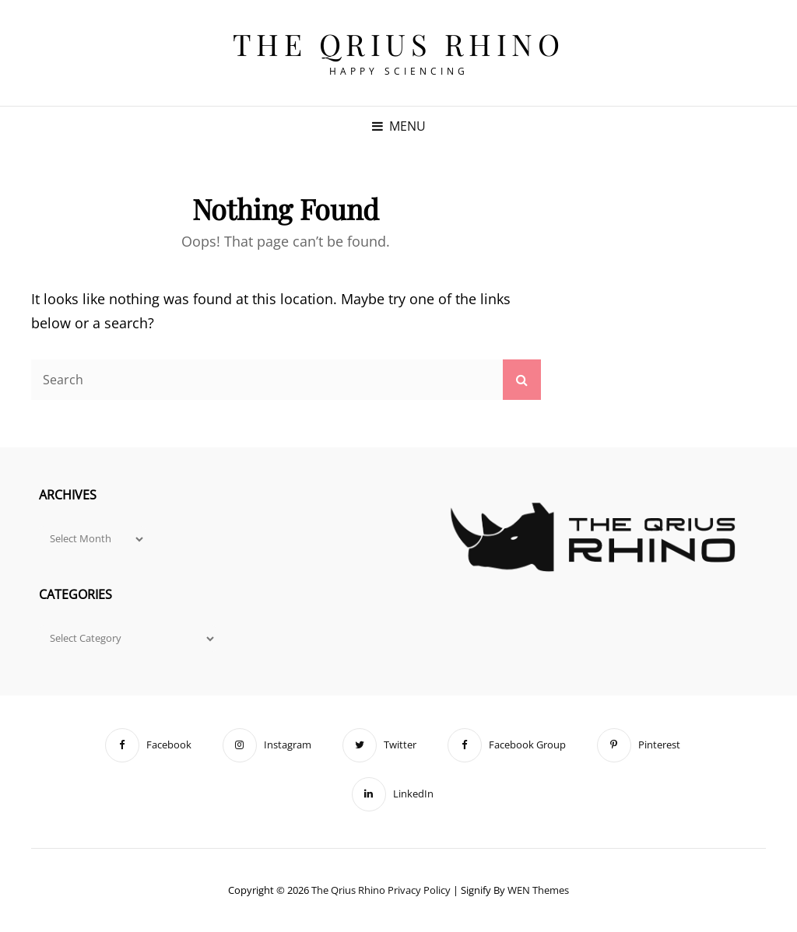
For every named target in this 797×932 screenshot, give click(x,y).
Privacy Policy (419, 890)
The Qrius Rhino (399, 44)
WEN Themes (538, 890)
